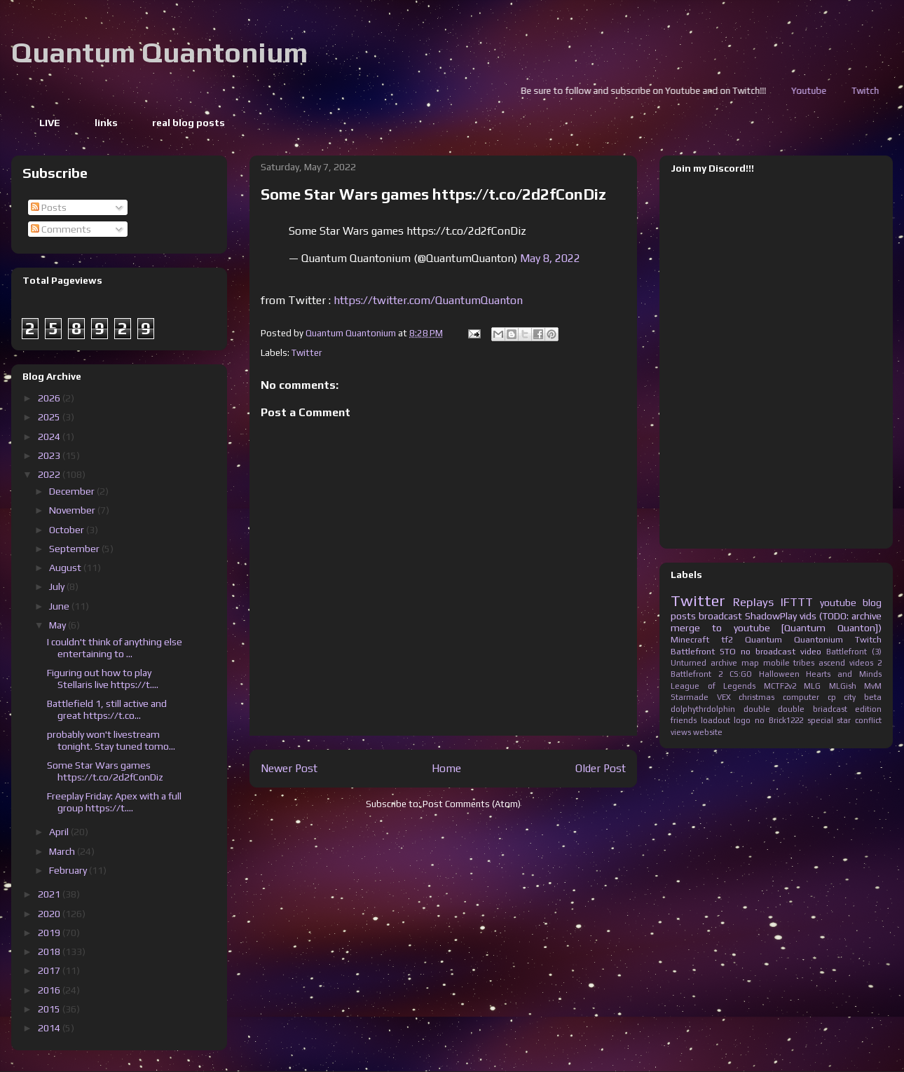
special (820, 720)
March (63, 851)
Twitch (868, 639)
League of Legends (713, 686)
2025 (50, 416)
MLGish (842, 686)
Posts (49, 207)
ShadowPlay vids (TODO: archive (813, 615)
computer (801, 697)
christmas (756, 697)
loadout (715, 720)
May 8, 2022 (550, 258)
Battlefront (693, 651)
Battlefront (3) (854, 651)
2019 (50, 932)
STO (728, 651)
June (60, 606)
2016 (50, 990)
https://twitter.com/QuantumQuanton (428, 300)
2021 (50, 894)
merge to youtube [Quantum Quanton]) (776, 627)
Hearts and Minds (844, 674)
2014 (50, 1027)
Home (446, 768)
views (681, 732)
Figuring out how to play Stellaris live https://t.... (102, 678)
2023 (50, 455)
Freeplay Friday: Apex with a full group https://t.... (114, 801)
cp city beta (855, 697)
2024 (50, 436)
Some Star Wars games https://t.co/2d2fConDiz (105, 771)
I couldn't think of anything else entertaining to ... (114, 647)
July (58, 586)
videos (861, 663)
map (750, 663)
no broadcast (768, 651)
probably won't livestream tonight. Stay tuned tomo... (111, 740)
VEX (724, 697)
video (810, 651)
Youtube (866, 90)
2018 (50, 951)
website (707, 732)
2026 (50, 398)
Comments (61, 229)
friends (684, 720)
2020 (50, 913)
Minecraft (690, 639)
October (67, 529)
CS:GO (741, 674)
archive (724, 663)
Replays (753, 602)
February (69, 870)
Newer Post (289, 768)
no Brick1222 (779, 720)
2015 (50, 1009)
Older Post (600, 768)
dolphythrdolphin (703, 709)
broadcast (720, 615)
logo (742, 720)
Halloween (779, 674)
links (106, 122)
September (75, 548)
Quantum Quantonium (159, 52)
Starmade (689, 697)
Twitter (307, 353)
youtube (838, 602)
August (66, 567)
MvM (873, 686)
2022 (50, 474)
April (60, 831)
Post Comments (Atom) (472, 804)
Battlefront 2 (696, 674)
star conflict (859, 720)
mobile (776, 663)
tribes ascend (819, 663)
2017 (50, 970)
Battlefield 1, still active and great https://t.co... (107, 709)
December (73, 491)
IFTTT (797, 602)
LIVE (49, 122)
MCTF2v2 (780, 686)
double (757, 709)
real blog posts (188, 122)
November (73, 510)
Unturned (688, 663)
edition (868, 709)
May (58, 625)
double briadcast (812, 709)
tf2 (727, 639)
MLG (812, 686)
